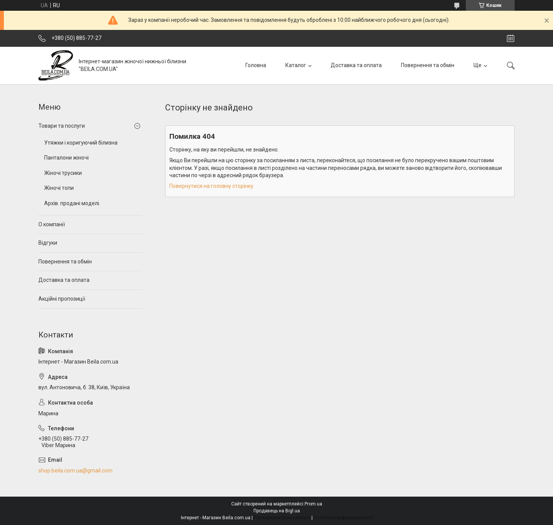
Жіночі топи (59, 188)
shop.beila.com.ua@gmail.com (75, 470)
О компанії (51, 224)
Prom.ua (313, 504)
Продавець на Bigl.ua (276, 510)
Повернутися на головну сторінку (211, 186)
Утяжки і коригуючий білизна (81, 143)
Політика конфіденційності (343, 517)
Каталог (295, 65)
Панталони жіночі (66, 158)
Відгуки (47, 243)
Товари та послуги (61, 126)
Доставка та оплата (356, 65)
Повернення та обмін (427, 65)
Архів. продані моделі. (72, 203)
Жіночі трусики (63, 173)
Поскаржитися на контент (282, 517)
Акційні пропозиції (61, 299)
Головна (255, 65)
